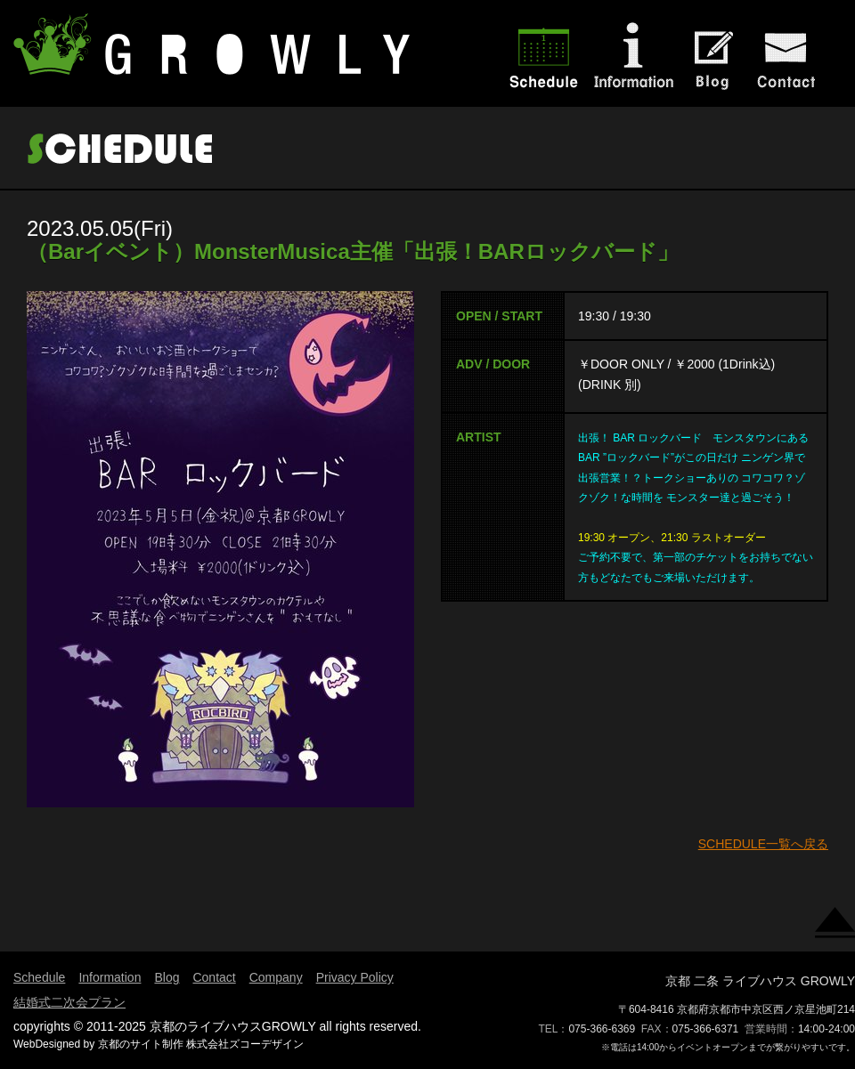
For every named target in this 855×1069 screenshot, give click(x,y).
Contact (213, 977)
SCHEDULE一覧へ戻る (763, 844)
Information (109, 977)
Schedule (39, 977)
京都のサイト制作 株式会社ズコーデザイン (201, 1044)
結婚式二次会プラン (69, 1002)
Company (276, 977)
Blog (166, 977)
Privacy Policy (355, 977)
